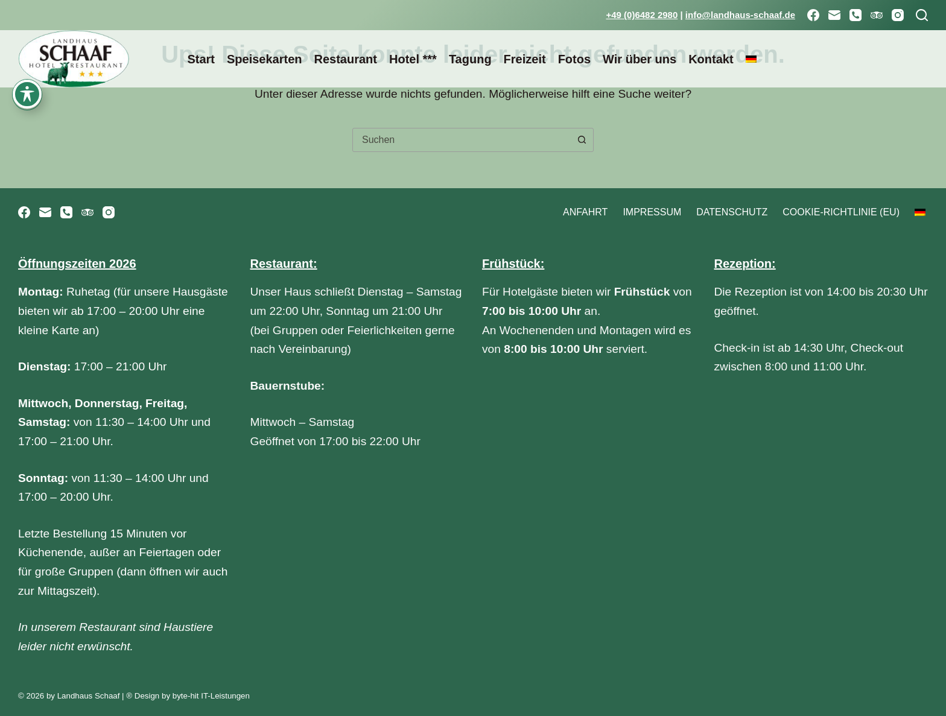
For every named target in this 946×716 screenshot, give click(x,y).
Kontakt (710, 59)
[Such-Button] (581, 139)
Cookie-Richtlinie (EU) (841, 212)
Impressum (652, 212)
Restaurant (345, 59)
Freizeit (525, 59)
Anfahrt (585, 212)
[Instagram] (898, 15)
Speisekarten (264, 59)
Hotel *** (413, 59)
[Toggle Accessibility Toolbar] (27, 31)
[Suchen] (922, 15)
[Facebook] (813, 15)
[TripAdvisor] (877, 15)
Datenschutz (731, 212)
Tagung (470, 59)
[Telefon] (855, 15)
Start (201, 59)
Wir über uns (639, 59)
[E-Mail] (834, 15)
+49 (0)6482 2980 (642, 15)
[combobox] (461, 140)
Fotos (574, 59)
